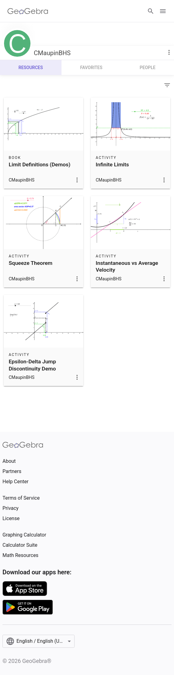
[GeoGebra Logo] (27, 11)
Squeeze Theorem (31, 263)
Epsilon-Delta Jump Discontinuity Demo (32, 364)
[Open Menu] (163, 11)
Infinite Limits (112, 164)
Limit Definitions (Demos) (40, 164)
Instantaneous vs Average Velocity (127, 266)
